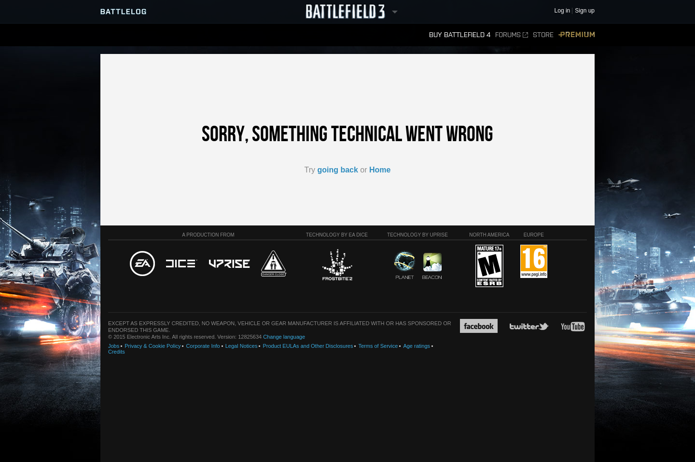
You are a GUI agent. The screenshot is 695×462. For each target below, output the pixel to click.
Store (543, 35)
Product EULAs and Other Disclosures (308, 346)
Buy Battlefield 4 (459, 35)
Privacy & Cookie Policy (153, 346)
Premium (576, 35)
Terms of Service (378, 346)
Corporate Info (203, 346)
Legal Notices (241, 346)
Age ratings (416, 346)
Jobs (113, 346)
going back (337, 170)
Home (379, 170)
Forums (511, 35)
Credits (116, 352)
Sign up (585, 11)
